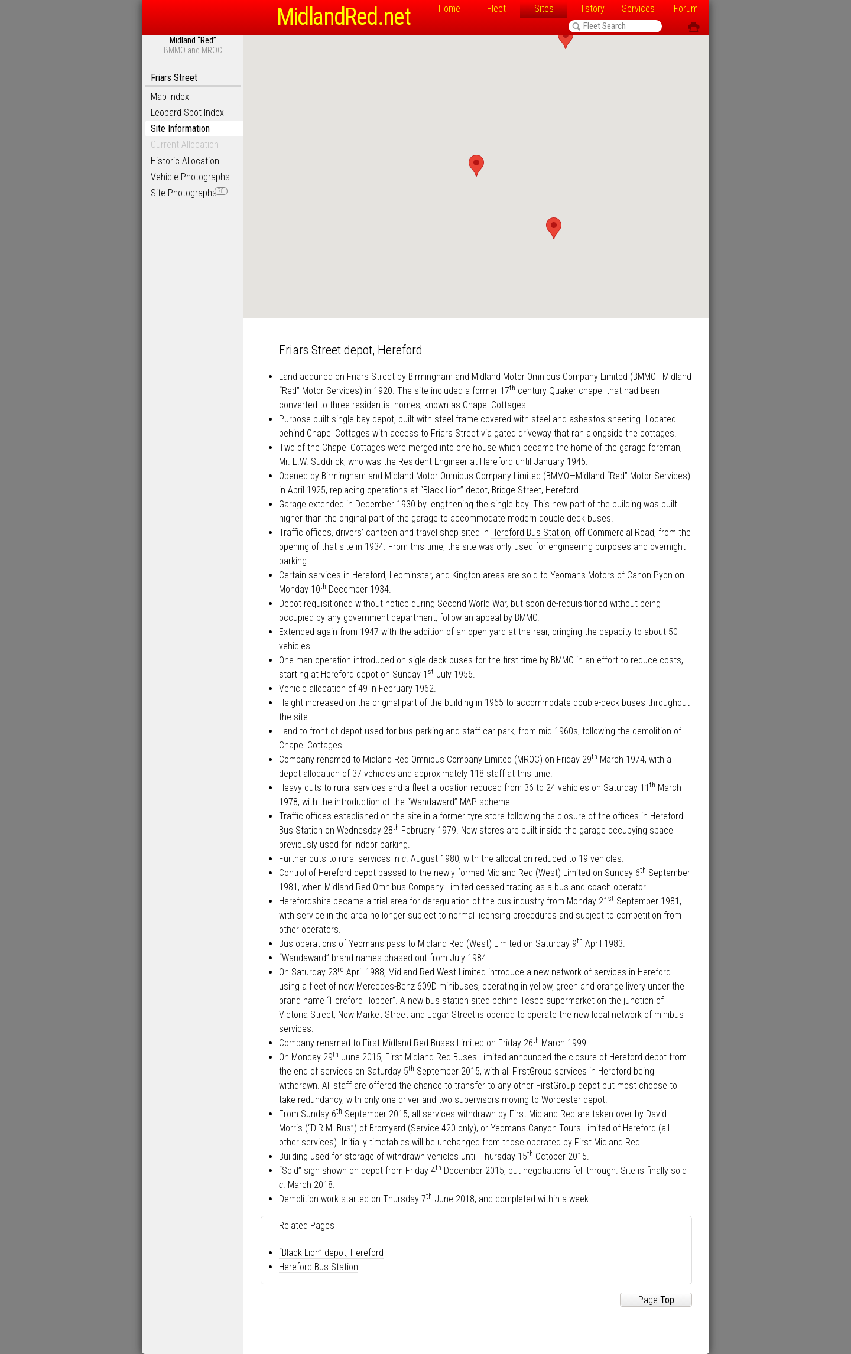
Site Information (180, 128)
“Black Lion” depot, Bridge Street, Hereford (499, 490)
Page (656, 1300)
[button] (476, 166)
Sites (544, 8)
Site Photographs (189, 192)
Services (638, 8)
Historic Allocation (185, 161)
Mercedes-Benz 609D (396, 986)
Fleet (496, 8)
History (591, 8)
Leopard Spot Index (187, 112)
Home (449, 8)
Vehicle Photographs (190, 177)
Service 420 (433, 1128)
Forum (686, 8)
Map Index (170, 96)
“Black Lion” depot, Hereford (331, 1252)
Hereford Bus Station (530, 532)
